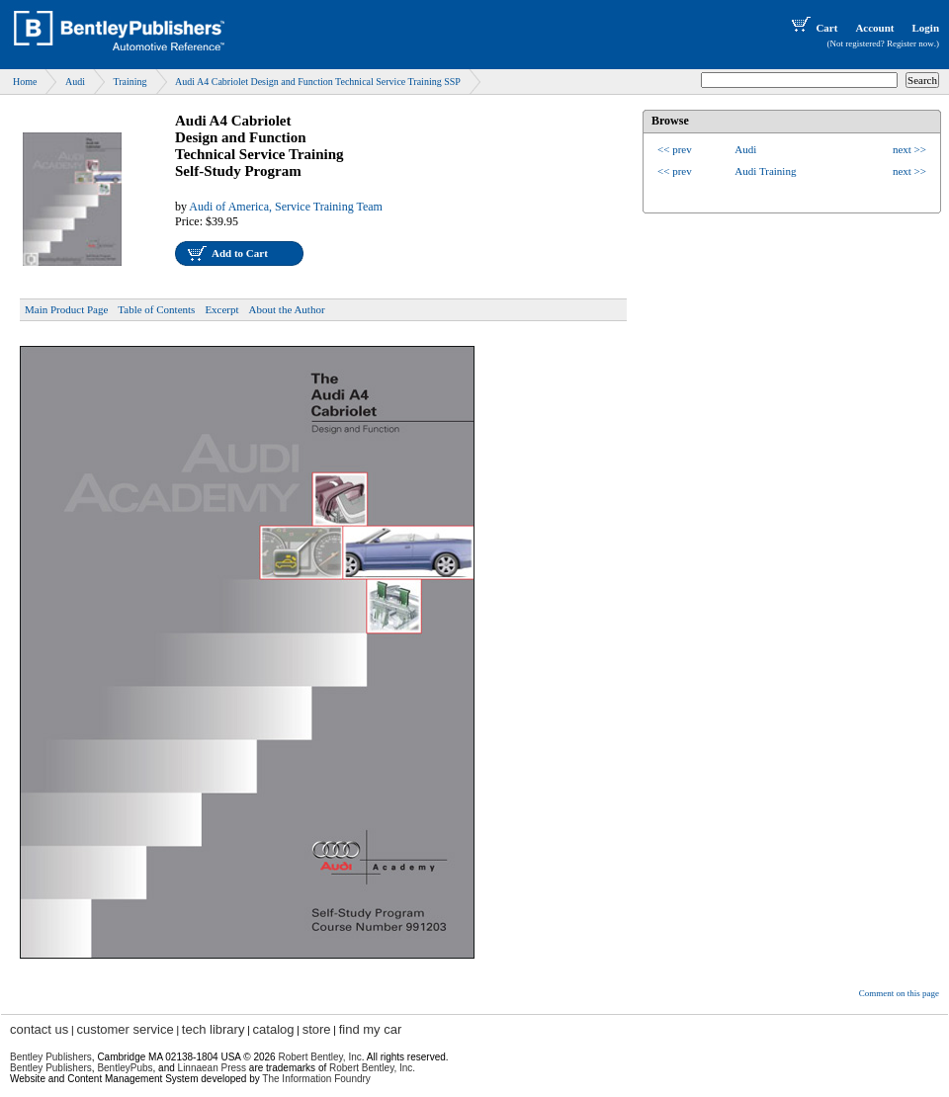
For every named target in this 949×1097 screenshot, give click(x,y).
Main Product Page (66, 309)
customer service (124, 1029)
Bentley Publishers (51, 1057)
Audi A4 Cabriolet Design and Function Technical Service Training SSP (318, 81)
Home (25, 81)
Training (129, 81)
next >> (909, 149)
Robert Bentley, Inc (319, 1057)
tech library (213, 1029)
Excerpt (221, 309)
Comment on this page (899, 993)
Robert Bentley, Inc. (372, 1067)
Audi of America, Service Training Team (286, 206)
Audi (75, 81)
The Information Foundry (316, 1078)
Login (925, 28)
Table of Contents (156, 309)
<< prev (674, 149)
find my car (370, 1029)
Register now (910, 43)
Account (874, 28)
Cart (812, 28)
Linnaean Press (212, 1067)
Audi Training (765, 171)
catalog (274, 1029)
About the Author (287, 309)
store (316, 1029)
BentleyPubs (124, 1067)
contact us (39, 1029)
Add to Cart (240, 253)
